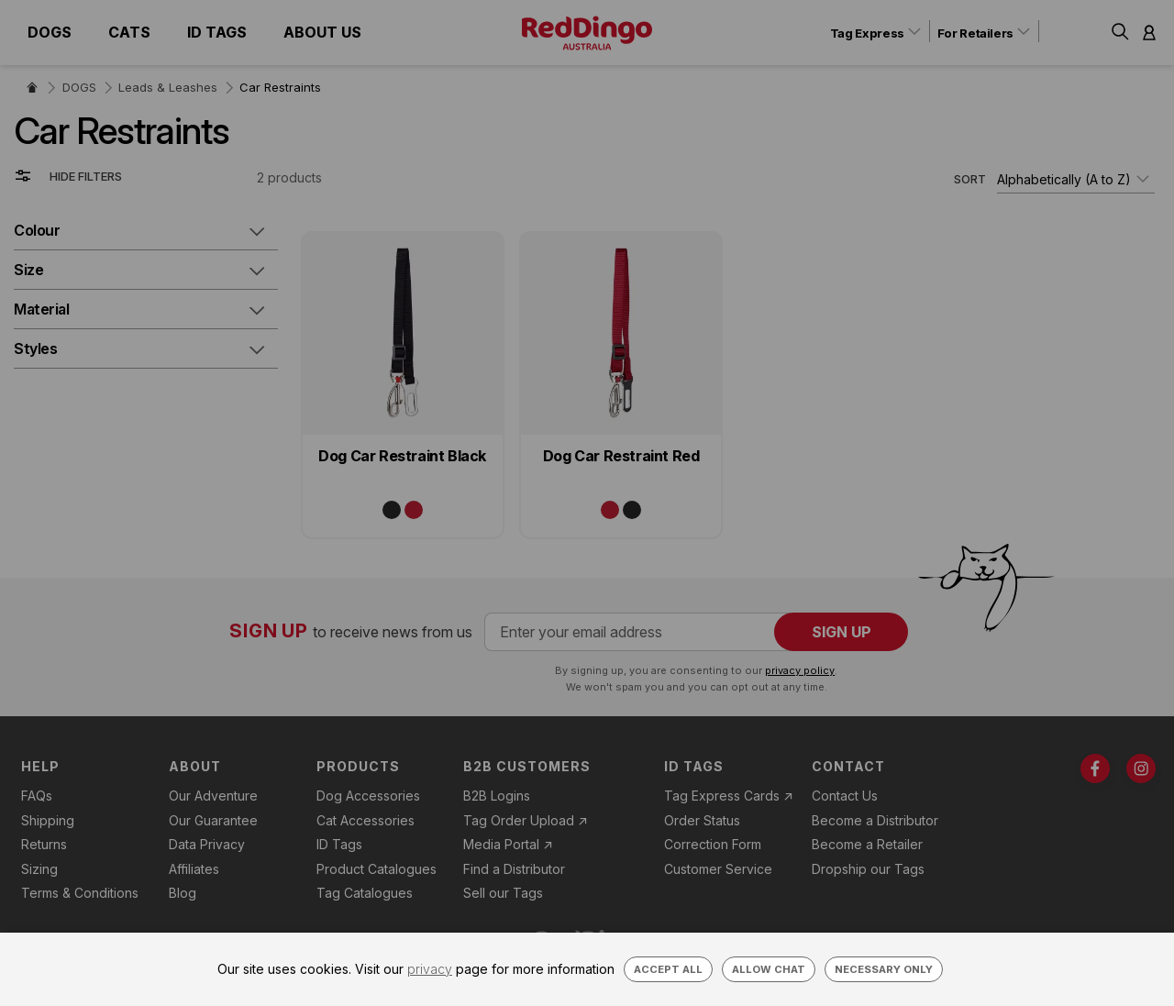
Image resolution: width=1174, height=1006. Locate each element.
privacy (429, 969)
